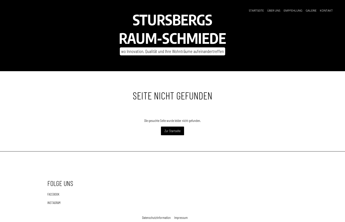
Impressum (181, 217)
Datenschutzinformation (156, 217)
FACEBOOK (53, 194)
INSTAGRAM (53, 202)
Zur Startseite (172, 131)
